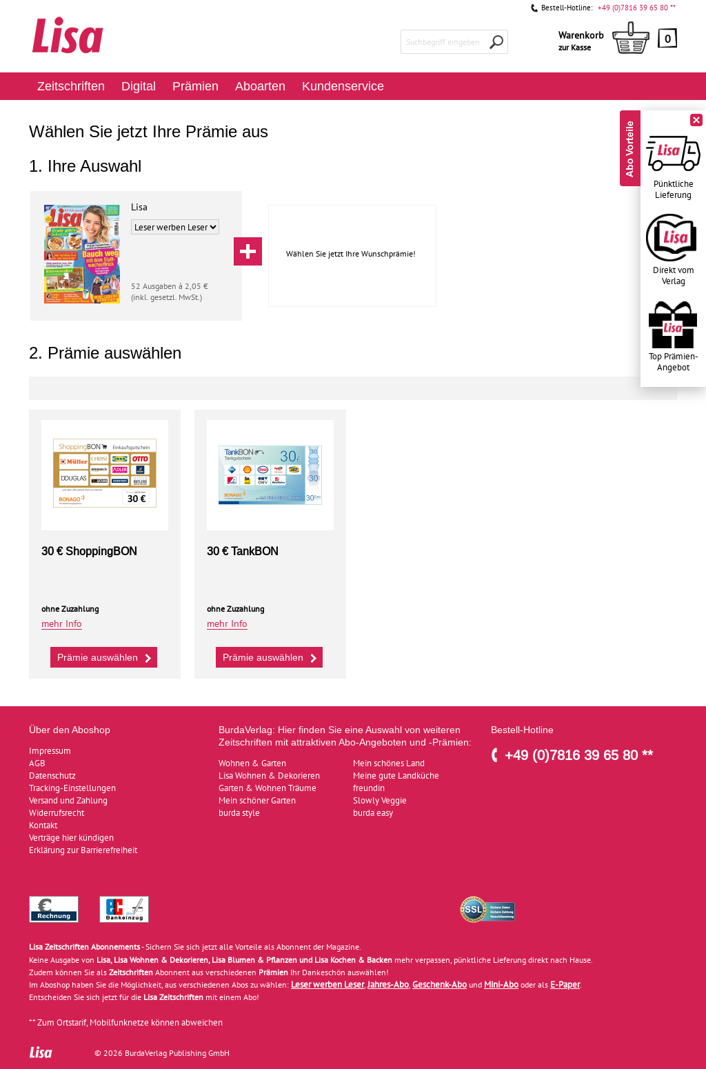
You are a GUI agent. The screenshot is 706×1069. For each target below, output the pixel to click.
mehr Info (61, 624)
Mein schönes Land (389, 763)
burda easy (373, 813)
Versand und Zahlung (68, 800)
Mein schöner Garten (257, 800)
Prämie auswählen (105, 657)
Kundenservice (343, 86)
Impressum (50, 751)
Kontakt (43, 825)
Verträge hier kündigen (71, 837)
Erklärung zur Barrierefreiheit (83, 850)
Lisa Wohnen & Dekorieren (269, 775)
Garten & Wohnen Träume (267, 788)
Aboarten (260, 86)
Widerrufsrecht (56, 813)
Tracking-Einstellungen (72, 788)
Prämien (195, 86)
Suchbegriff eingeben (443, 42)
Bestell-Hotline (522, 729)
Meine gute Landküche (396, 775)
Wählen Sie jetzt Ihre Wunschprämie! (351, 253)
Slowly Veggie (380, 800)
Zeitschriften (71, 86)
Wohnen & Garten (252, 763)
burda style (239, 813)
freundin (369, 788)
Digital (138, 86)
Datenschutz (52, 775)
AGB (37, 763)
